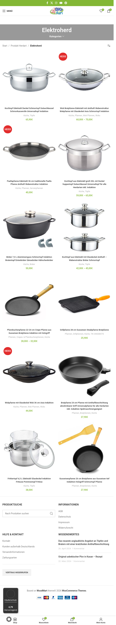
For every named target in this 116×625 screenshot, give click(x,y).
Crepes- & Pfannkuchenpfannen (30, 343)
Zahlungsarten (9, 570)
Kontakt (6, 553)
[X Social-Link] (51, 2)
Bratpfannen (85, 422)
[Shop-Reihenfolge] (108, 45)
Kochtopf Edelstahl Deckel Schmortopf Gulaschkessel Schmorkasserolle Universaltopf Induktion (29, 111)
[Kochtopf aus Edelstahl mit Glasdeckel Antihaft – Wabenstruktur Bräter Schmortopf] (84, 230)
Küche (26, 118)
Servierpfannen (37, 191)
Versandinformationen (13, 564)
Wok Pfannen (89, 118)
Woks (99, 118)
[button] (9, 619)
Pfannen (78, 118)
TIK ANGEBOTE (98, 343)
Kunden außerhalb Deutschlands (18, 559)
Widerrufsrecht (65, 540)
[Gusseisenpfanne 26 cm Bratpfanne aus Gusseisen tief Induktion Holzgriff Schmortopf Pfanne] (84, 458)
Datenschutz (64, 529)
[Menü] (16, 590)
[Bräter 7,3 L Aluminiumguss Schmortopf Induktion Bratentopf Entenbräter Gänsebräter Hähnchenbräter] (29, 230)
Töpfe (32, 118)
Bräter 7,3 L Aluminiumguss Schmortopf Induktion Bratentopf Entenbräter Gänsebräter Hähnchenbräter (29, 263)
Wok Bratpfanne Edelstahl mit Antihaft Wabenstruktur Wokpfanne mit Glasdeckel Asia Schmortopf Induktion (84, 111)
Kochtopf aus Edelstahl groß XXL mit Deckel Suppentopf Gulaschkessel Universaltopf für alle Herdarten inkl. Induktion (84, 187)
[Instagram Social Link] (56, 2)
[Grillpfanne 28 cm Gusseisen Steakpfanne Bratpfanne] (84, 306)
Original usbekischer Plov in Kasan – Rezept (80, 569)
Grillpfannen (78, 343)
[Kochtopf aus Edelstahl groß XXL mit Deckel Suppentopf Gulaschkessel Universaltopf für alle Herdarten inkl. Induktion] (84, 154)
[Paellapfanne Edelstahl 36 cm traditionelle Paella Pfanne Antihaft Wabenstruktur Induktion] (29, 154)
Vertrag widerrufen (17, 585)
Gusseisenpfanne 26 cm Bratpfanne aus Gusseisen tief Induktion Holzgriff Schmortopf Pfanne (84, 491)
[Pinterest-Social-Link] (65, 2)
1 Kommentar (78, 561)
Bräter (33, 270)
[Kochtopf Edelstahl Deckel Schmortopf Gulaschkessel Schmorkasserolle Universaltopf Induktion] (29, 78)
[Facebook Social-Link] (47, 2)
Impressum (64, 535)
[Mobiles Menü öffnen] (7, 11)
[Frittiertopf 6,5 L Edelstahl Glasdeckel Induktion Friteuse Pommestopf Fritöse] (29, 458)
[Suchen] (28, 526)
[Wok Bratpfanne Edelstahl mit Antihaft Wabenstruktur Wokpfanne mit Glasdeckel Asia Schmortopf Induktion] (84, 78)
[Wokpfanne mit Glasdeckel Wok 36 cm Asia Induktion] (29, 379)
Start (4, 45)
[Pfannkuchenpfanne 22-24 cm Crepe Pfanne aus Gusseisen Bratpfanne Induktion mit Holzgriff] (29, 306)
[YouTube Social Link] (60, 2)
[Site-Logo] (56, 10)
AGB (60, 523)
